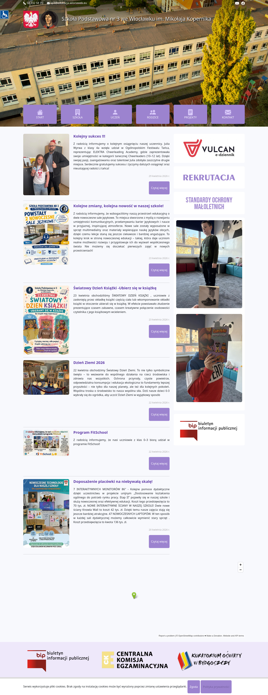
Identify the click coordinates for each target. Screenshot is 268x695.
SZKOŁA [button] (78, 114)
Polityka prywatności (216, 687)
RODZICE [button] (153, 114)
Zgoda (194, 687)
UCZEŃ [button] (115, 114)
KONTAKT (228, 114)
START (40, 114)
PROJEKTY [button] (190, 114)
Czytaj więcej (159, 188)
